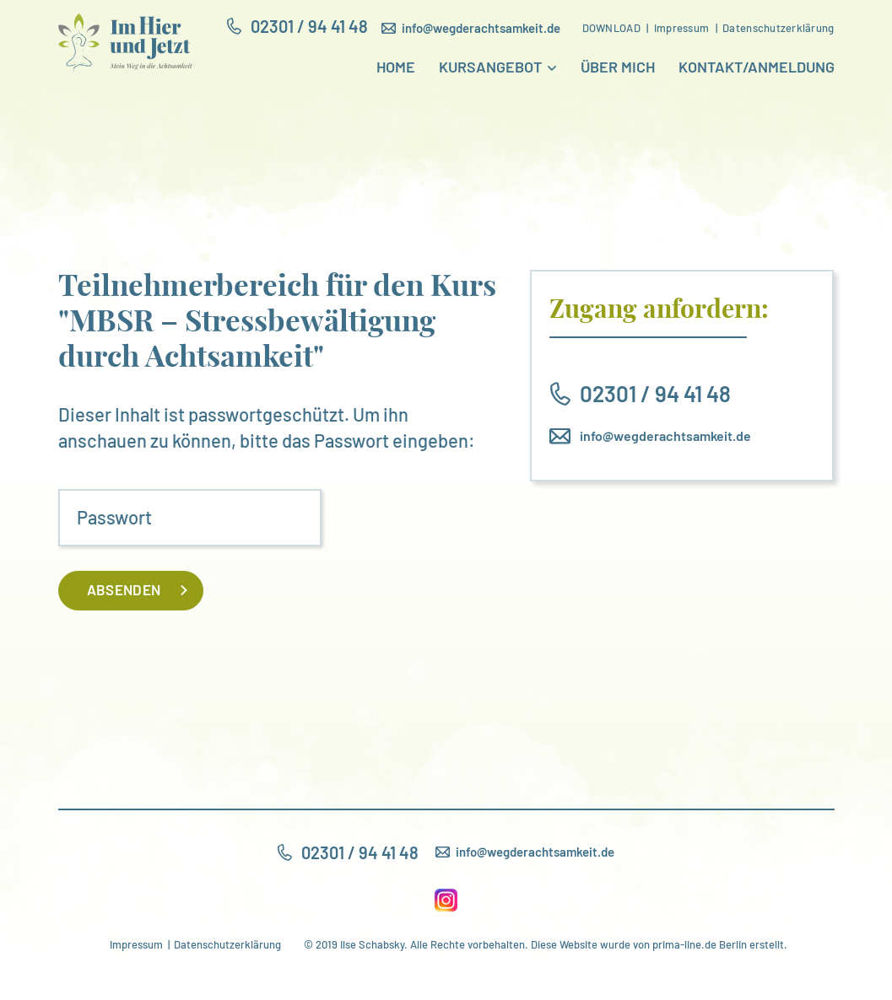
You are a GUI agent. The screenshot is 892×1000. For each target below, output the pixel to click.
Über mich (618, 67)
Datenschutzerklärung (227, 944)
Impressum (136, 944)
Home (395, 67)
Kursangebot (490, 67)
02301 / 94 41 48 (655, 393)
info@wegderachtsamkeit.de (665, 435)
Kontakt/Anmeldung (756, 67)
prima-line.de (684, 944)
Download (611, 28)
